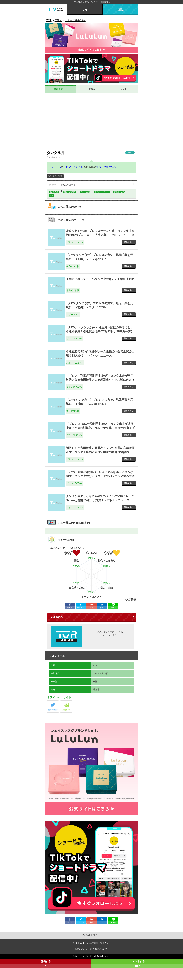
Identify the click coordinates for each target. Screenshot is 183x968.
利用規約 (77, 943)
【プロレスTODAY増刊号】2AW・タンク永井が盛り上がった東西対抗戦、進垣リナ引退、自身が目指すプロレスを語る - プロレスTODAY (100, 427)
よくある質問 (91, 943)
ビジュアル (54, 167)
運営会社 (104, 943)
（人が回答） (62, 184)
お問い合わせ (81, 949)
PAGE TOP (91, 935)
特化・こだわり (74, 167)
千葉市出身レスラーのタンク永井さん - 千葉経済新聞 (100, 279)
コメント (122, 89)
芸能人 (120, 9)
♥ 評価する (57, 617)
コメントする (137, 964)
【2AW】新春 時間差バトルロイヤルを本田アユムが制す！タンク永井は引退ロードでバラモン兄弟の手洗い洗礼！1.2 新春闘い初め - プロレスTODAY (100, 476)
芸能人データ (60, 89)
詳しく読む (128, 242)
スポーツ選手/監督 (106, 167)
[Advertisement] (91, 122)
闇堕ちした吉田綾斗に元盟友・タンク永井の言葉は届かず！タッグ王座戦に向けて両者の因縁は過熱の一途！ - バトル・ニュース (100, 451)
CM (85, 9)
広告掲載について (98, 949)
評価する (46, 964)
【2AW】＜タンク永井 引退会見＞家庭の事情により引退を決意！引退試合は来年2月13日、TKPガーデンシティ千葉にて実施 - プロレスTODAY (100, 331)
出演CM (91, 89)
